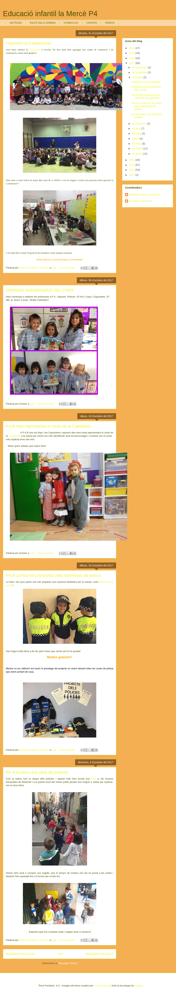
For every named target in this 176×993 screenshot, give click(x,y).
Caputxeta (14, 436)
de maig (137, 133)
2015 (132, 164)
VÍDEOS (110, 22)
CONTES (91, 22)
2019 (132, 53)
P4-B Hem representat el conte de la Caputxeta (48, 426)
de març (137, 143)
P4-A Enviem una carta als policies (37, 772)
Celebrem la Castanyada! (28, 43)
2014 (132, 169)
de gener (137, 153)
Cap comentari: (67, 267)
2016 (132, 159)
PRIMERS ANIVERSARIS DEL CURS (40, 290)
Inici (60, 953)
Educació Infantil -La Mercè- (145, 194)
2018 (132, 58)
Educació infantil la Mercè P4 (50, 14)
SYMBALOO (71, 22)
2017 (132, 63)
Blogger (138, 985)
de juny (136, 128)
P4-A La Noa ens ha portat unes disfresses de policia (53, 575)
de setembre (139, 123)
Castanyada (34, 49)
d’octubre (137, 77)
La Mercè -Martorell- (140, 201)
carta (93, 778)
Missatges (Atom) (67, 963)
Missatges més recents (20, 953)
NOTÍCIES (16, 22)
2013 (132, 175)
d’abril (136, 138)
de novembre (140, 72)
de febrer (137, 148)
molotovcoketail (102, 985)
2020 (132, 48)
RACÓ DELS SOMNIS (43, 22)
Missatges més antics (99, 953)
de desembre (140, 67)
